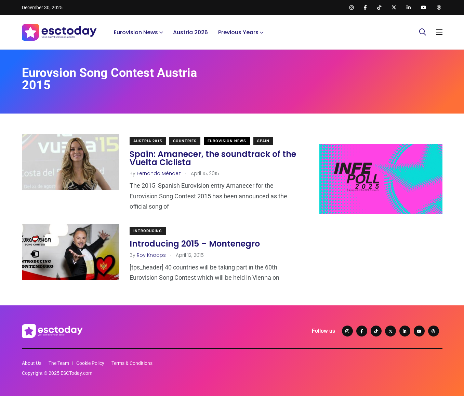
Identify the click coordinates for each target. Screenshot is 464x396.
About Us (31, 363)
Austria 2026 (190, 32)
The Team (59, 363)
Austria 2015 (147, 141)
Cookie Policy (90, 363)
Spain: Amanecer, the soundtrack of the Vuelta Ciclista (213, 158)
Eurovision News (136, 32)
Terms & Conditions (132, 363)
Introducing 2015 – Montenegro (195, 244)
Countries (185, 141)
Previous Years (238, 32)
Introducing (147, 231)
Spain (263, 141)
